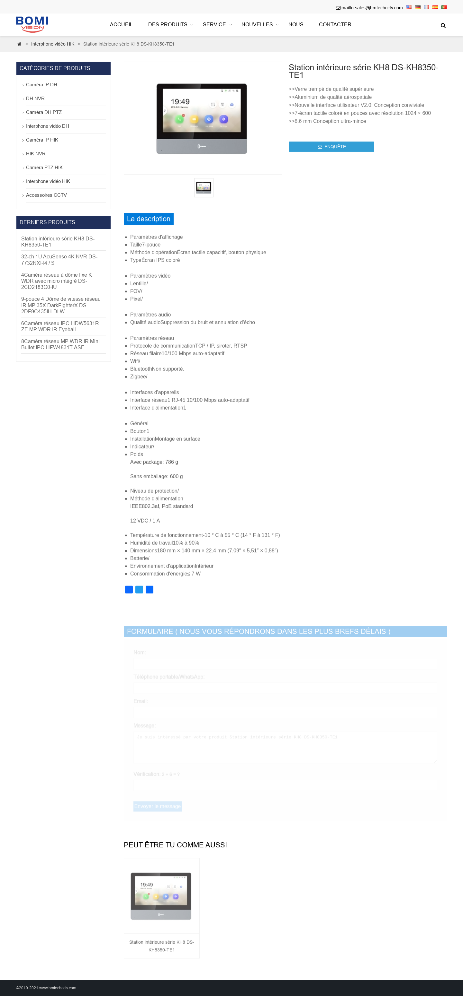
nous (296, 24)
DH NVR (35, 98)
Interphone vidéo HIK (52, 44)
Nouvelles (257, 24)
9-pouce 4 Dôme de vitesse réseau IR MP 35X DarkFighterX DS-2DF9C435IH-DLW (61, 305)
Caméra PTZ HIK (44, 167)
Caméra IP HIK (42, 140)
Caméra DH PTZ (44, 112)
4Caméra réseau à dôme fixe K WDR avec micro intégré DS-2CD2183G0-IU (56, 281)
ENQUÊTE (332, 150)
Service (214, 24)
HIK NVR (36, 153)
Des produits (167, 24)
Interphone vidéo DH (47, 126)
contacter (335, 24)
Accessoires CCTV (46, 195)
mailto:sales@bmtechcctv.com (372, 7)
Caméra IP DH (41, 84)
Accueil (121, 24)
